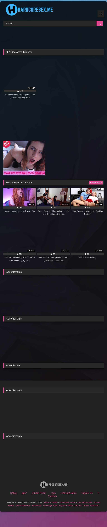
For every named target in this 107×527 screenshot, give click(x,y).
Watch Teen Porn (91, 505)
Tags (53, 493)
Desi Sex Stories (84, 502)
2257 (24, 493)
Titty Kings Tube (50, 505)
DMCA (13, 493)
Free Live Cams (68, 493)
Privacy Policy (39, 493)
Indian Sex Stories (67, 502)
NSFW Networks (23, 505)
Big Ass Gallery (66, 505)
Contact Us (87, 493)
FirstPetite (36, 505)
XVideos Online (51, 502)
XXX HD (78, 505)
